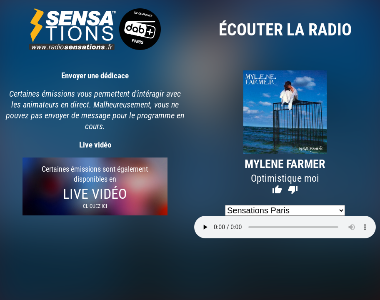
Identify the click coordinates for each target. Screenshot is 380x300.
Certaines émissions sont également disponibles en (95, 186)
